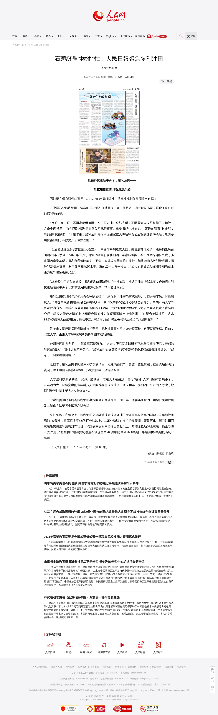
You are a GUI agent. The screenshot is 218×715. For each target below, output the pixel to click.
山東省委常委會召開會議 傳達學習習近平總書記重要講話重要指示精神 (91, 483)
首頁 (14, 36)
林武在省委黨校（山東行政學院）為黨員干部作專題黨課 (82, 597)
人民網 (16, 45)
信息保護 (169, 667)
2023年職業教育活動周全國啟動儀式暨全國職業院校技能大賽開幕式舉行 (92, 536)
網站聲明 (144, 667)
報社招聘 (70, 667)
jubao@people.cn (138, 673)
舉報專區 (140, 36)
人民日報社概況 (39, 667)
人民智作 (158, 647)
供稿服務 (119, 667)
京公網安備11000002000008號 (175, 690)
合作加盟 (107, 667)
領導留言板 (104, 647)
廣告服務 (94, 667)
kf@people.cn (82, 679)
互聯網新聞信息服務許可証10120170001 (66, 684)
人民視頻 (122, 647)
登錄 (192, 36)
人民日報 (50, 647)
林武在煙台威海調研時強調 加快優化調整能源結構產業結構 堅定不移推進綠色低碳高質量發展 (107, 511)
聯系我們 (181, 667)
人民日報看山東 (41, 45)
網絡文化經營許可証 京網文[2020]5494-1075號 (86, 690)
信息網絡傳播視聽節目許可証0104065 (46, 690)
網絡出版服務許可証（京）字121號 (126, 690)
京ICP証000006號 (152, 690)
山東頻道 (26, 45)
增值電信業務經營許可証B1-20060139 (104, 684)
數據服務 (132, 667)
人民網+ (68, 647)
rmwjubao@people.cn (149, 679)
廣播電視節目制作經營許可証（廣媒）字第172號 (147, 684)
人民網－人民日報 (124, 77)
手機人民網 (86, 647)
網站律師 (156, 667)
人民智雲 (140, 647)
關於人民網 (56, 667)
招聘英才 (82, 667)
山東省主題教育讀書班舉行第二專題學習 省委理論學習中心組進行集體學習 (94, 561)
